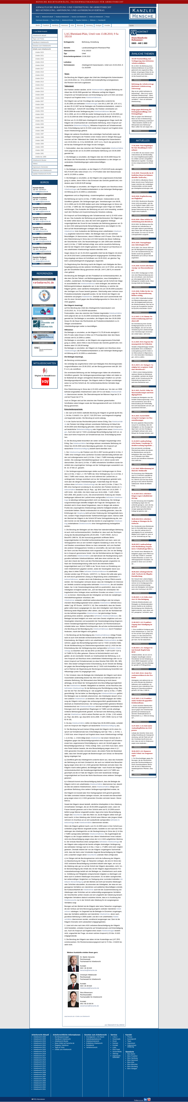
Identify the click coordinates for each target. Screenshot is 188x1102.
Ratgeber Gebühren (81, 20)
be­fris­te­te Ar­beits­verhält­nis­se (95, 571)
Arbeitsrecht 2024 (40, 1041)
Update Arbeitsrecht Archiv (42, 174)
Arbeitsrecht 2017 (40, 1056)
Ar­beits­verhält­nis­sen (87, 706)
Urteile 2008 (39, 98)
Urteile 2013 (39, 82)
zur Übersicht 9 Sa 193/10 (114, 1025)
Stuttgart (98, 25)
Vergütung (81, 513)
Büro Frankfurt (132, 1056)
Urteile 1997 (39, 134)
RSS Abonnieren (38, 1099)
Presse (107, 16)
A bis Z (115, 1037)
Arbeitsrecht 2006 (40, 1079)
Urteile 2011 (39, 88)
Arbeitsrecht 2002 (40, 1087)
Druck (115, 1041)
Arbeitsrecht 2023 (40, 1043)
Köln (72, 25)
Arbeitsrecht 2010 (40, 1070)
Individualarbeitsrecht (93, 1039)
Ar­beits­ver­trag (74, 452)
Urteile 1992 (39, 150)
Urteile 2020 (39, 59)
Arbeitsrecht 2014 (40, 1062)
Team (129, 1041)
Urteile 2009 (39, 95)
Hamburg (55, 25)
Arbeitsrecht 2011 (40, 1068)
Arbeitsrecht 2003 (40, 1085)
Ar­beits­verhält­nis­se (88, 284)
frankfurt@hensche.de (43, 201)
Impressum (131, 1043)
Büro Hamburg (132, 1058)
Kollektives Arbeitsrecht (94, 1043)
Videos (35, 164)
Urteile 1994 (39, 144)
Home (37, 16)
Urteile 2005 (39, 108)
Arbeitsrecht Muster (67, 20)
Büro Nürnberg (132, 1066)
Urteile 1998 (39, 131)
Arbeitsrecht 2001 (40, 1089)
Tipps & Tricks (55, 20)
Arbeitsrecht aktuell (47, 16)
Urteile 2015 (39, 75)
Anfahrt (35, 194)
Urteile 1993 (39, 147)
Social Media (117, 1052)
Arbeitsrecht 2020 (40, 1049)
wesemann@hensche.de (89, 1006)
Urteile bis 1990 (40, 157)
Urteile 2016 (39, 72)
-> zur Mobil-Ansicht (40, 31)
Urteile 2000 (39, 124)
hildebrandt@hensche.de (89, 988)
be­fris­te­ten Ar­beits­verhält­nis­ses (106, 616)
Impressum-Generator (42, 20)
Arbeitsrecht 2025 (40, 1039)
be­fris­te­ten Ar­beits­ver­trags (85, 484)
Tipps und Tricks (38, 39)
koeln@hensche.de (42, 231)
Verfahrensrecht (91, 1047)
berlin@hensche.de (42, 191)
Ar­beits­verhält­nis (98, 90)
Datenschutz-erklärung (132, 1046)
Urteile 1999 (39, 127)
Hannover (64, 25)
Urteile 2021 (39, 56)
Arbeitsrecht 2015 (40, 1060)
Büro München (132, 1064)
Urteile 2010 (39, 91)
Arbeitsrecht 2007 (40, 1077)
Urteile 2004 (39, 111)
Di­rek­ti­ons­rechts (85, 523)
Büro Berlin (131, 1054)
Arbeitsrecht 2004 (40, 1083)
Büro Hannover (132, 1060)
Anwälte (107, 25)
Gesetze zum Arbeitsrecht (78, 16)
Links (114, 1047)
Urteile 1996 (39, 137)
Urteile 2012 (39, 85)
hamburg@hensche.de (43, 211)
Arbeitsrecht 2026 (40, 1037)
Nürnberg (89, 25)
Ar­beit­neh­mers (92, 613)
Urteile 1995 (39, 140)
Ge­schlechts (78, 815)
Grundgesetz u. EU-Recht (95, 1037)
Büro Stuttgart (132, 1068)
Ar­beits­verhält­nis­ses (93, 97)
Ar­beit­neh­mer (69, 231)
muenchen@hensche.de (43, 241)
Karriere (115, 1043)
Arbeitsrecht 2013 (40, 1064)
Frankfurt (46, 25)
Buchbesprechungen (62, 1037)
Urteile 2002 (39, 118)
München (80, 25)
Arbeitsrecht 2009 (40, 1072)
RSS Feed (116, 1049)
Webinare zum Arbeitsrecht (42, 170)
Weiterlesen (137, 80)
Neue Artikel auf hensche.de (64, 1043)
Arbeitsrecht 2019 (40, 1052)
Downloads (116, 1039)
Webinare (93, 20)
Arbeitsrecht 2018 (40, 1054)
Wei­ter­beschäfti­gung (81, 125)
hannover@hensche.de (43, 221)
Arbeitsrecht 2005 (40, 1081)
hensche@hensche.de (88, 970)
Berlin (38, 25)
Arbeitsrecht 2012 (40, 1066)
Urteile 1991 (39, 153)
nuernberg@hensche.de (43, 251)
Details (43, 194)
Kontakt (115, 1045)
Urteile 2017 (39, 69)
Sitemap (115, 1054)
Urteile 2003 (39, 114)
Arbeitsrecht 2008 (40, 1074)
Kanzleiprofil (101, 20)
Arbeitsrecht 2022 (40, 1045)
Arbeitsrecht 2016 (40, 1058)
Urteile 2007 (39, 101)
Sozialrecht (90, 1045)
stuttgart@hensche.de (43, 261)
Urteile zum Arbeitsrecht (96, 16)
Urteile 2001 (39, 121)
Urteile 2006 (39, 104)
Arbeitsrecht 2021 (40, 1047)
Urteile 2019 (39, 62)
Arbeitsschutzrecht (92, 1041)
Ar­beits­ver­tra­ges (91, 104)
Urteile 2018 (39, 65)
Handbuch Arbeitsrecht (62, 16)
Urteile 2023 (39, 52)
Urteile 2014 (39, 78)
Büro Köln (130, 1062)
